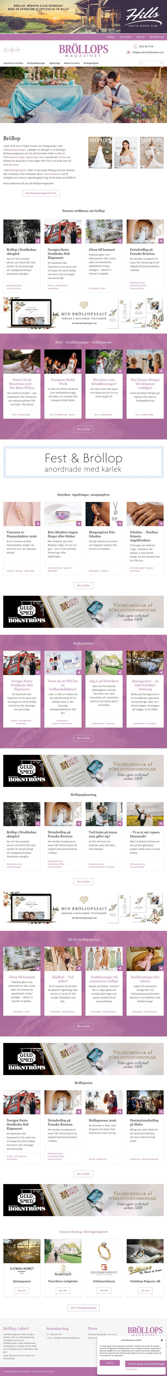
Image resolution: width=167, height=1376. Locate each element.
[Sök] (151, 63)
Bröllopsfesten (61, 286)
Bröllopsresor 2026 (102, 1120)
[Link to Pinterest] (17, 50)
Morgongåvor (94, 571)
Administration (25, 1371)
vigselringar (32, 157)
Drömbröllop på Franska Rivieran (142, 252)
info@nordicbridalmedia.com (148, 52)
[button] (161, 1340)
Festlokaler (110, 724)
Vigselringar (29, 571)
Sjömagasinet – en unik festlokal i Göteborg (145, 685)
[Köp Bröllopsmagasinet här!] (41, 193)
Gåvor (103, 288)
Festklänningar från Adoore (145, 979)
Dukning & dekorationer (62, 724)
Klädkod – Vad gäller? (63, 979)
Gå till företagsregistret (83, 1307)
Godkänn (110, 1363)
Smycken (10, 571)
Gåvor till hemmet (102, 250)
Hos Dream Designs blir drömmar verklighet (145, 384)
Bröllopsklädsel (68, 1012)
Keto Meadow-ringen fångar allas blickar (63, 534)
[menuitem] (110, 37)
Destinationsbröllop (138, 286)
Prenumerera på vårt (102, 1334)
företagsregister (18, 170)
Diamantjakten (52, 174)
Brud (14, 415)
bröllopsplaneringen (14, 149)
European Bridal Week (63, 382)
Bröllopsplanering (14, 286)
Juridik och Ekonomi (97, 867)
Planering (110, 867)
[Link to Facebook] (5, 50)
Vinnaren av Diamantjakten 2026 (22, 534)
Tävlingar (19, 571)
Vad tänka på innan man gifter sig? (103, 834)
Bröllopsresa (102, 1159)
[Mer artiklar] (83, 429)
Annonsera (126, 37)
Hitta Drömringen (55, 568)
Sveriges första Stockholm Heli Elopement (59, 254)
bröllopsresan (11, 164)
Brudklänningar (24, 415)
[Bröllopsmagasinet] (83, 50)
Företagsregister (17, 108)
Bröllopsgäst (94, 288)
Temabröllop (53, 288)
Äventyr (51, 286)
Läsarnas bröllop (14, 288)
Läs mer (22, 1290)
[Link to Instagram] (11, 50)
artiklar (62, 157)
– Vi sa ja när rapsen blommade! (145, 834)
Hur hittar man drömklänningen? (104, 382)
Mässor (72, 415)
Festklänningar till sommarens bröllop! (104, 979)
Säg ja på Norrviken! (104, 681)
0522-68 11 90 (146, 46)
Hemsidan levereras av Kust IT (43, 1371)
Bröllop (111, 37)
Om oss (140, 37)
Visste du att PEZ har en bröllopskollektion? (63, 685)
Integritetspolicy (131, 1369)
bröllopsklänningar (13, 157)
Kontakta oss (157, 37)
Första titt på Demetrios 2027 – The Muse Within (22, 384)
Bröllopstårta (62, 721)
